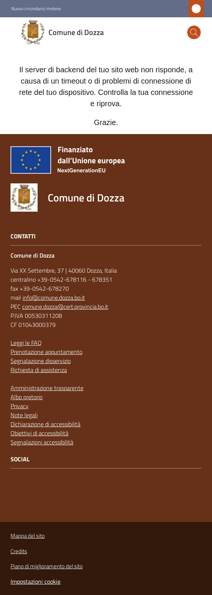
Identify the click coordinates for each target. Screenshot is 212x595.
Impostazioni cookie (36, 581)
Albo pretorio (26, 396)
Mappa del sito (28, 535)
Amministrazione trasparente (47, 387)
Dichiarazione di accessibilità (45, 424)
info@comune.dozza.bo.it (54, 297)
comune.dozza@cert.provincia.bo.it (65, 306)
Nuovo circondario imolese (36, 8)
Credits (19, 551)
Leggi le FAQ (26, 342)
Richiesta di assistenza (39, 369)
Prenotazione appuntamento (46, 351)
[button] (194, 32)
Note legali (24, 415)
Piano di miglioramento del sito (47, 566)
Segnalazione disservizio (41, 360)
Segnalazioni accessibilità (42, 442)
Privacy (20, 405)
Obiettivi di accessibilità (39, 433)
